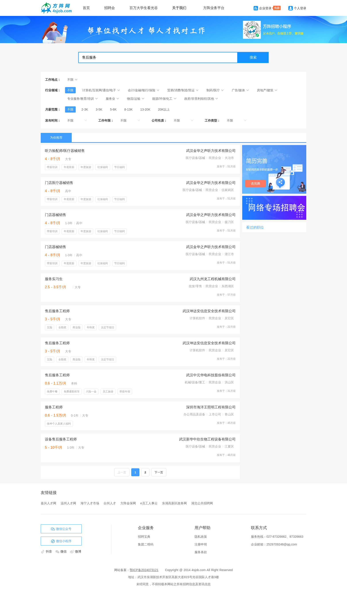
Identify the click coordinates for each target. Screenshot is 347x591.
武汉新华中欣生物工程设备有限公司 (207, 439)
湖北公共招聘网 (202, 503)
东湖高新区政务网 (174, 503)
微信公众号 (61, 529)
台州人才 (110, 503)
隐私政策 (201, 536)
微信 (61, 551)
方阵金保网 (128, 503)
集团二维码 (145, 544)
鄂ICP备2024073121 (144, 570)
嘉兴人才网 (48, 503)
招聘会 (109, 8)
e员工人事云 (149, 503)
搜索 (253, 57)
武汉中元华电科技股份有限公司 (211, 375)
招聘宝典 (144, 536)
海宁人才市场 (90, 503)
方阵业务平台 (213, 8)
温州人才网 (68, 503)
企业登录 (263, 8)
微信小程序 (61, 541)
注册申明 (201, 544)
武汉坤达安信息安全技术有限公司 (209, 311)
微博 (75, 551)
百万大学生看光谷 (143, 8)
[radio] (70, 109)
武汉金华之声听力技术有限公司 (211, 151)
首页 (86, 8)
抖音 (47, 551)
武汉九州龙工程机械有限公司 (213, 279)
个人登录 (297, 8)
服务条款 (201, 552)
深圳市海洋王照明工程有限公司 (211, 407)
